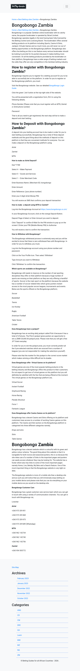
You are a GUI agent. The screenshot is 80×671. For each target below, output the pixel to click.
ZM (18, 655)
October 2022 (22, 598)
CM (18, 620)
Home (14, 19)
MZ (18, 645)
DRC (19, 625)
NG (18, 650)
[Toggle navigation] (67, 6)
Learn (19, 635)
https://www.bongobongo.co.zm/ (54, 209)
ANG (19, 610)
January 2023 (22, 583)
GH (18, 630)
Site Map (15, 567)
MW (18, 640)
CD (18, 615)
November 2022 (23, 593)
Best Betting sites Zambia (28, 19)
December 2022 (23, 588)
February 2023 (23, 578)
